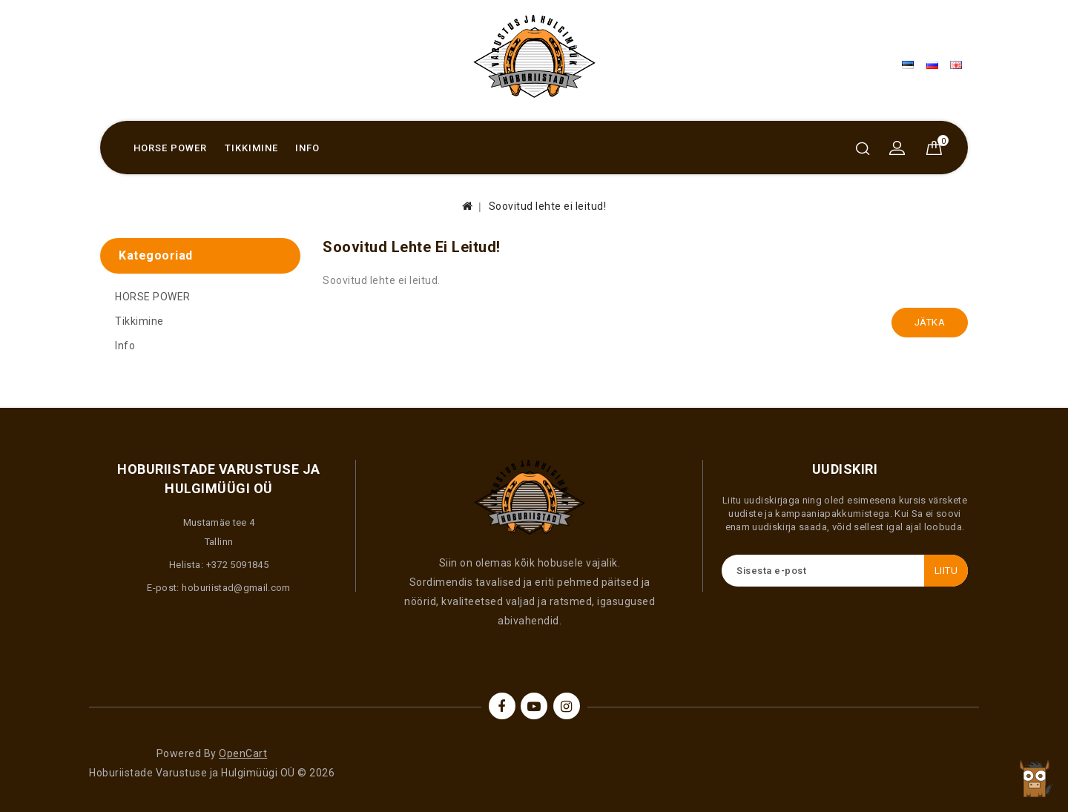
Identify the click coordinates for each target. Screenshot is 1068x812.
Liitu (946, 570)
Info (307, 148)
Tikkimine (251, 148)
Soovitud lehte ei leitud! (548, 206)
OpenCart (243, 753)
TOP (1034, 778)
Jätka (930, 322)
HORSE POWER (170, 148)
